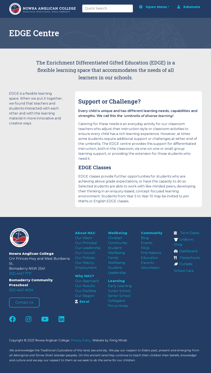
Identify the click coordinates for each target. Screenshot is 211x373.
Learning (116, 281)
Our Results (85, 286)
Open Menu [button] (153, 7)
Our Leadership (88, 248)
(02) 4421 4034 (21, 290)
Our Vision (83, 238)
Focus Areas (118, 306)
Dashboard (185, 251)
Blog (145, 238)
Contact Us (24, 302)
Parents (147, 263)
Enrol (82, 302)
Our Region (84, 296)
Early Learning (120, 286)
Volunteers (150, 268)
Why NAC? (84, 276)
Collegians (116, 301)
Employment (86, 268)
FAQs (145, 248)
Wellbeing (117, 233)
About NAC (85, 233)
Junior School (119, 291)
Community (151, 233)
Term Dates (186, 233)
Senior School (119, 296)
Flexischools (187, 258)
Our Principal (86, 243)
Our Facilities (85, 291)
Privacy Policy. (81, 340)
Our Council (85, 253)
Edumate (188, 7)
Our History (84, 263)
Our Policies (85, 258)
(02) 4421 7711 (20, 273)
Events (146, 243)
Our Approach (87, 281)
